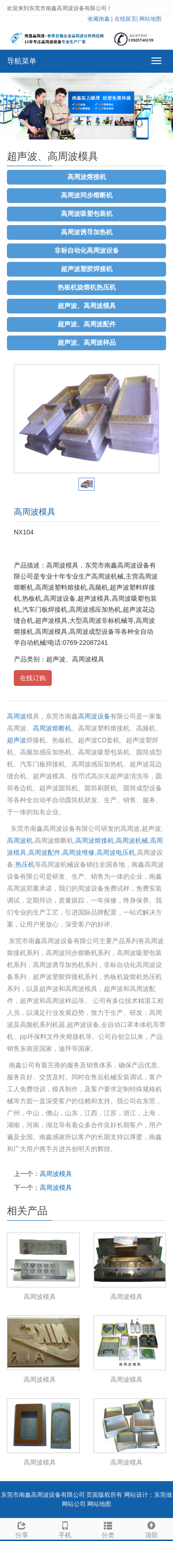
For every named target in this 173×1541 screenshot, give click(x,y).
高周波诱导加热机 (87, 232)
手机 (65, 1528)
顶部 (151, 1528)
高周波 (16, 716)
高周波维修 (78, 852)
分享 (21, 1528)
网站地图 (150, 19)
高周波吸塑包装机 (87, 213)
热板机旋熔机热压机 (87, 287)
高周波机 (20, 840)
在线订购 (33, 678)
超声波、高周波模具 (87, 305)
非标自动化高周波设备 (86, 250)
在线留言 (125, 19)
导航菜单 (21, 61)
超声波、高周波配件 (87, 324)
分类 (108, 1528)
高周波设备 (94, 716)
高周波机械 (132, 840)
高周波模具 (56, 1173)
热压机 (25, 864)
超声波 (16, 740)
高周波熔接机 (86, 177)
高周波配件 (44, 852)
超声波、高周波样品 (87, 342)
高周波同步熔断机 (87, 195)
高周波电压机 (115, 852)
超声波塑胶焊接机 (87, 269)
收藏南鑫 (99, 19)
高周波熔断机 (52, 728)
